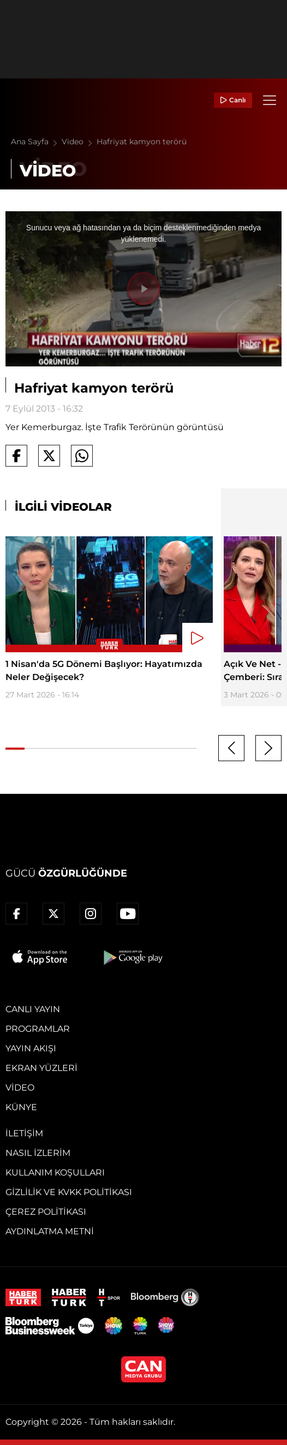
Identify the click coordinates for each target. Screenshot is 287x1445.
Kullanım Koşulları (55, 1172)
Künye (21, 1107)
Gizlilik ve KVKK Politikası (68, 1192)
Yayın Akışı (30, 1048)
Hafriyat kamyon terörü (142, 141)
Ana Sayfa (36, 141)
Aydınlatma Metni (49, 1231)
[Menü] (269, 100)
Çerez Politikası (45, 1212)
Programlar (37, 1029)
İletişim (24, 1133)
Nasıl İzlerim (37, 1153)
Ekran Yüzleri (41, 1068)
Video (79, 141)
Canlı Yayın (32, 1009)
